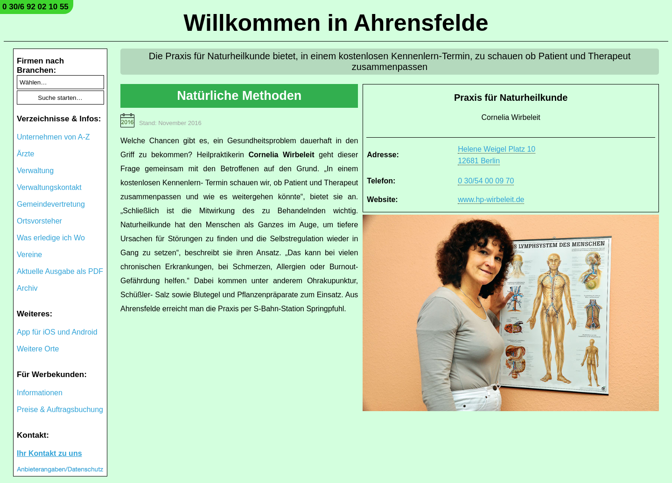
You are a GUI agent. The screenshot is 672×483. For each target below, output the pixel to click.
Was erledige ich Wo (51, 238)
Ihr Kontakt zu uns (49, 453)
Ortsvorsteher (39, 221)
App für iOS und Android (57, 332)
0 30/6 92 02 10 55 (35, 6)
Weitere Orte (38, 349)
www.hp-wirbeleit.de (491, 199)
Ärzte (25, 154)
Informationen (40, 393)
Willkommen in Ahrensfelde (335, 23)
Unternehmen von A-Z (53, 137)
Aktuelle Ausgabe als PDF (60, 271)
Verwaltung (35, 171)
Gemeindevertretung (51, 204)
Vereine (29, 255)
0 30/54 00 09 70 (486, 181)
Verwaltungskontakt (49, 187)
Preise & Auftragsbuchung (60, 409)
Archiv (27, 288)
